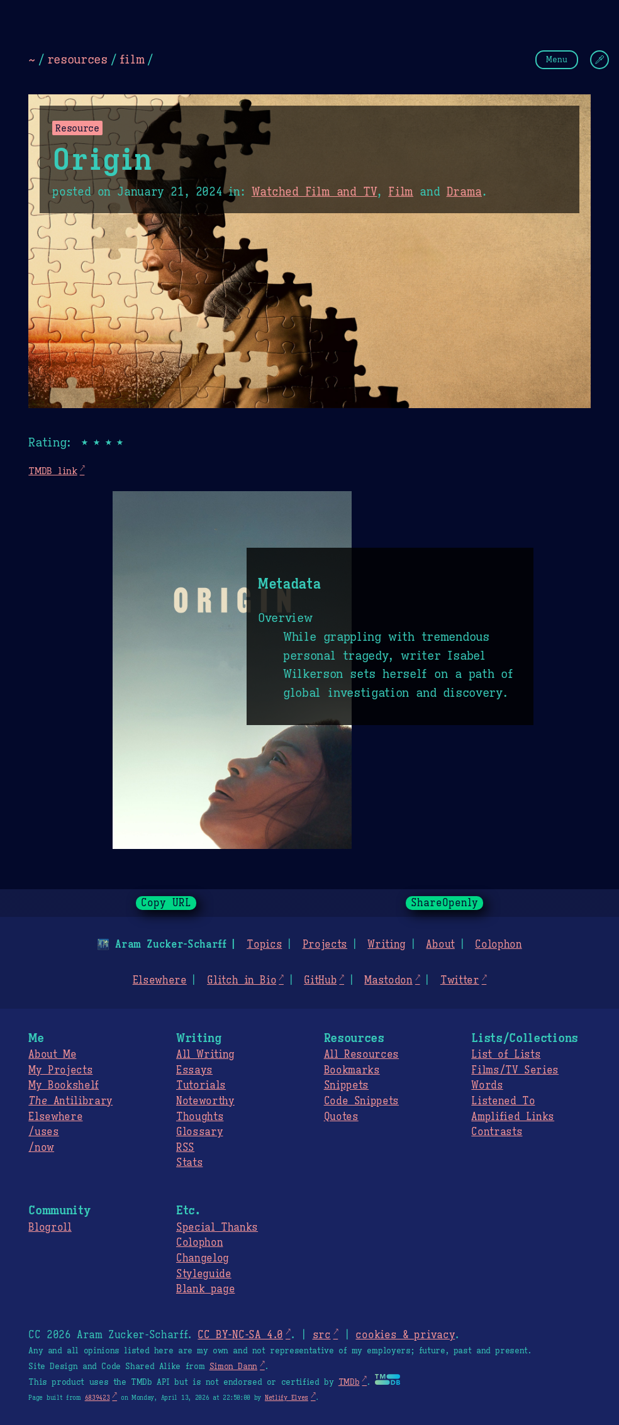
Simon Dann (233, 1366)
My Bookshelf (63, 1085)
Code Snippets (361, 1101)
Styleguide (203, 1274)
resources (77, 59)
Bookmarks (352, 1070)
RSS (185, 1147)
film (132, 59)
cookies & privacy (405, 1335)
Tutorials (201, 1085)
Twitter (459, 980)
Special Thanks (217, 1227)
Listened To (503, 1101)
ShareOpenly (444, 903)
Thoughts (199, 1117)
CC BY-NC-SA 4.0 (240, 1335)
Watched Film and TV (314, 192)
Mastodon (388, 980)
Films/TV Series (515, 1070)
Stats (189, 1162)
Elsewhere (160, 980)
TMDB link (52, 471)
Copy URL (166, 903)
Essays (194, 1070)
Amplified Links (512, 1117)
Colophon (498, 944)
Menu (556, 59)
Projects (325, 944)
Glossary (199, 1132)
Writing (386, 944)
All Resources (361, 1054)
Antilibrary (70, 1101)
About (440, 944)
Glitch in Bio (241, 980)
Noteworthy (205, 1101)
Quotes (341, 1117)
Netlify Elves (286, 1398)
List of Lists (505, 1054)
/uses (43, 1132)
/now (41, 1147)
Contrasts (496, 1132)
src (321, 1335)
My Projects (60, 1070)
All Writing (205, 1054)
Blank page (205, 1289)
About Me (52, 1054)
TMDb (349, 1382)
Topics (264, 944)
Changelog (202, 1258)
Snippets (346, 1085)
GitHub (320, 980)
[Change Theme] (599, 59)
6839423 (97, 1398)
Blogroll (49, 1227)
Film (400, 192)
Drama (464, 192)
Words (487, 1085)
